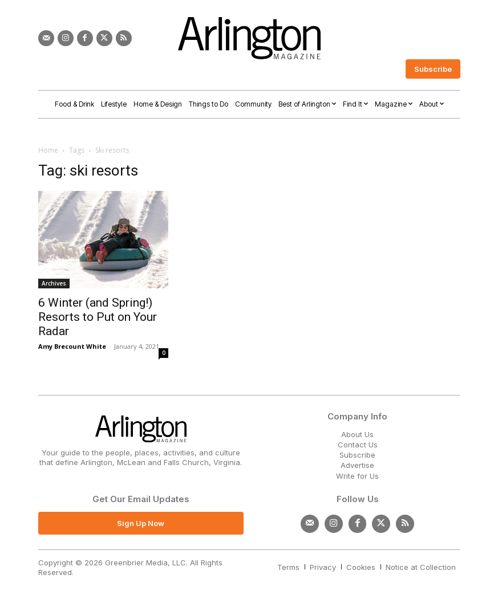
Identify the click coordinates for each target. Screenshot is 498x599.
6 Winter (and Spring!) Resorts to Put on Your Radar (97, 317)
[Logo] (249, 38)
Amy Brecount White (72, 346)
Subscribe (357, 454)
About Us (357, 434)
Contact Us (358, 444)
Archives (54, 283)
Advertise (357, 465)
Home (48, 150)
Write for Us (357, 475)
